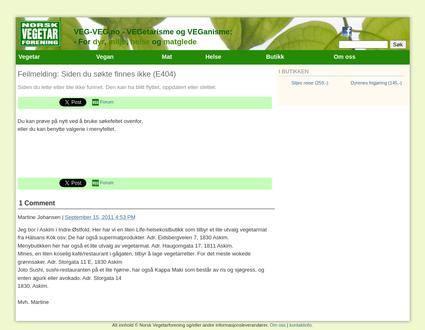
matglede (180, 41)
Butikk (275, 56)
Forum (107, 101)
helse (140, 41)
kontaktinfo (300, 325)
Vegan (105, 56)
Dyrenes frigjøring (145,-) (376, 82)
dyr (98, 41)
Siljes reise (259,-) (309, 82)
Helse (213, 56)
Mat (167, 56)
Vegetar (29, 56)
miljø (117, 41)
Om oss (345, 56)
